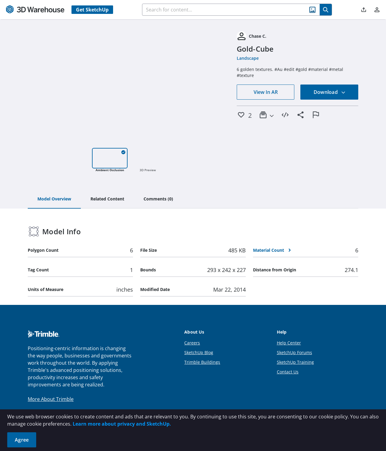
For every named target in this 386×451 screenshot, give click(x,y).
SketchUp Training (295, 362)
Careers (192, 343)
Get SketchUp (92, 9)
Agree (22, 440)
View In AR (266, 92)
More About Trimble (51, 399)
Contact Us (288, 372)
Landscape (248, 58)
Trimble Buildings (202, 362)
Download (330, 92)
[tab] (54, 199)
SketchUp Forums (294, 352)
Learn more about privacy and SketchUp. (122, 424)
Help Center (289, 343)
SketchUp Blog (198, 352)
